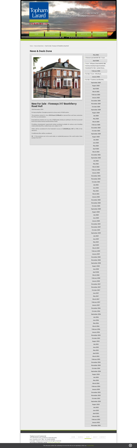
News (68, 34)
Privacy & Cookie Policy (54, 442)
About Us (84, 34)
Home (36, 34)
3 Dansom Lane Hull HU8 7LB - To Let (95, 57)
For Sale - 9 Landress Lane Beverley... (94, 79)
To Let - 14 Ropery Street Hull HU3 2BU (95, 63)
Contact (102, 437)
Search (52, 34)
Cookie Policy (90, 445)
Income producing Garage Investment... (95, 65)
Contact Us (100, 34)
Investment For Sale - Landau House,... (95, 68)
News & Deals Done (39, 46)
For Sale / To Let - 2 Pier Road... (93, 73)
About (95, 437)
